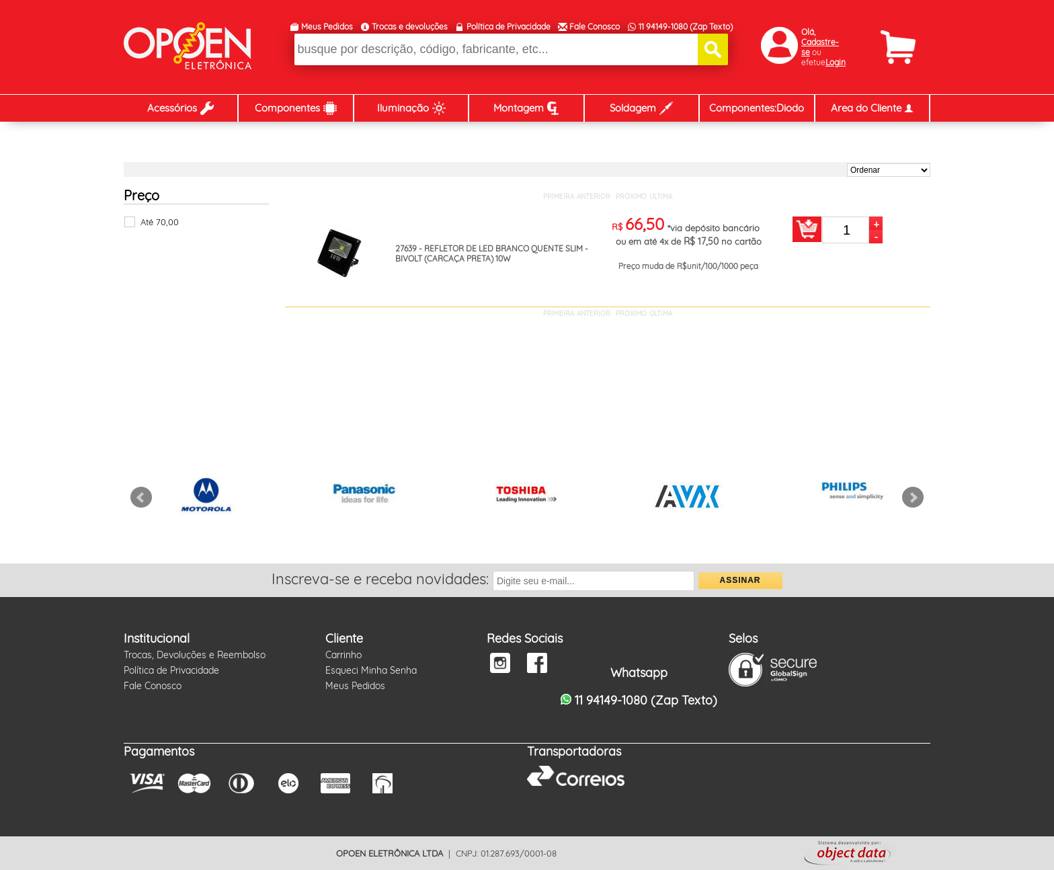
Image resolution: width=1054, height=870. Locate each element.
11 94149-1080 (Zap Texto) (686, 27)
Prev (141, 497)
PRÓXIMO (631, 196)
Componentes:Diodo (756, 108)
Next (913, 497)
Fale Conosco (594, 27)
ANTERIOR (593, 196)
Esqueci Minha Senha (371, 670)
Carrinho (343, 655)
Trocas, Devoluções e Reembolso (195, 655)
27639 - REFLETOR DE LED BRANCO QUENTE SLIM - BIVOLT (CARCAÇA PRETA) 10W (491, 253)
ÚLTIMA (660, 196)
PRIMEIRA (558, 196)
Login (835, 62)
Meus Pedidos (327, 27)
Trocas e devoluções (410, 27)
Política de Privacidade (509, 27)
